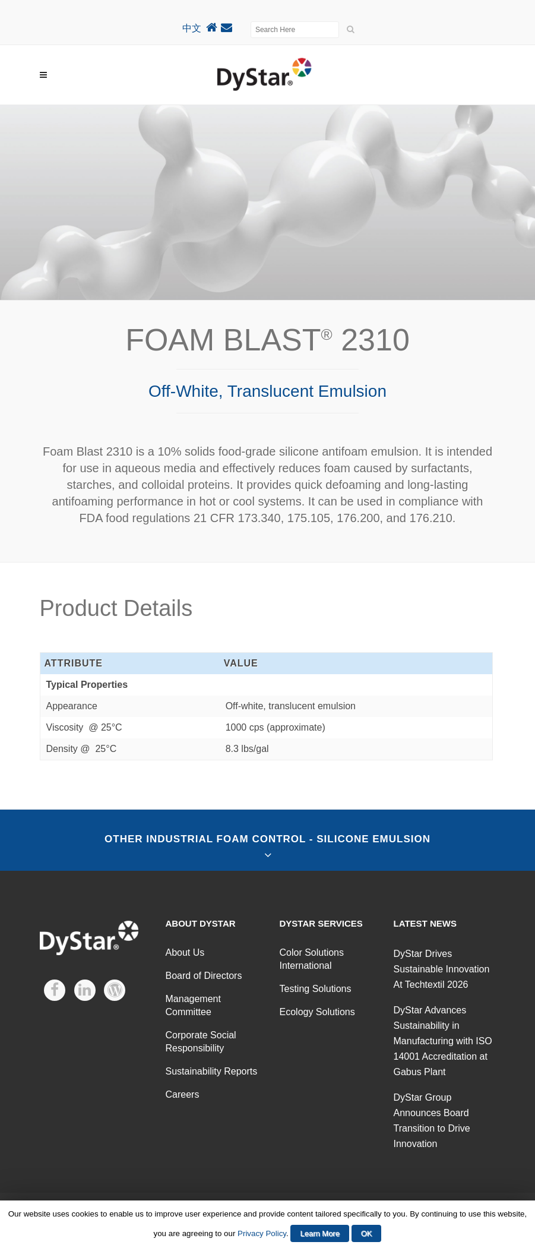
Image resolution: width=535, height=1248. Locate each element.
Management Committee (193, 1005)
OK (366, 1233)
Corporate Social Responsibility (201, 1041)
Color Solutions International (312, 959)
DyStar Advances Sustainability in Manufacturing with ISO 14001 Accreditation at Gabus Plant (443, 1041)
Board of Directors (204, 976)
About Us (185, 952)
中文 (191, 28)
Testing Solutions (316, 989)
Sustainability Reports (212, 1071)
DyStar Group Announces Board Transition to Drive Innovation (432, 1120)
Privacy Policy (262, 1233)
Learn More (319, 1233)
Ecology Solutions (317, 1012)
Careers (183, 1094)
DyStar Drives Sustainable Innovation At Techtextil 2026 (442, 969)
